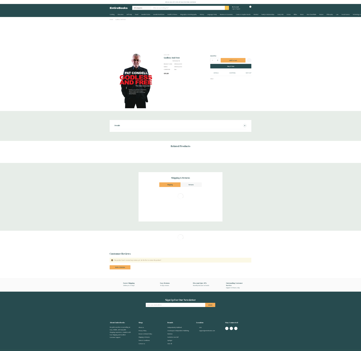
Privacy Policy (142, 330)
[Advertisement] (180, 34)
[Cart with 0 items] (249, 8)
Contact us (142, 343)
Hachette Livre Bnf (173, 337)
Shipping (170, 185)
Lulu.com (166, 55)
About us (141, 327)
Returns (191, 185)
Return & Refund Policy (145, 334)
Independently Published (174, 327)
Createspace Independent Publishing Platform (178, 332)
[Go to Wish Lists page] (244, 8)
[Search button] (227, 8)
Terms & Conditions (144, 340)
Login (233, 9)
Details (117, 125)
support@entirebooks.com (207, 330)
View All (169, 343)
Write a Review (120, 267)
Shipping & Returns (144, 337)
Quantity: (213, 56)
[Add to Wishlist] (249, 60)
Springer (169, 340)
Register (238, 9)
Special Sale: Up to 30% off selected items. (180, 2)
